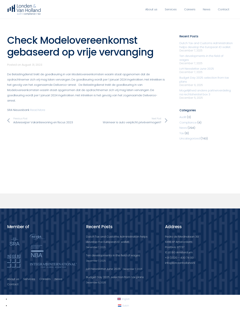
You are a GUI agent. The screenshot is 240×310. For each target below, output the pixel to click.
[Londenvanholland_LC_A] (24, 9)
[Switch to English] (123, 299)
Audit (182, 117)
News (183, 128)
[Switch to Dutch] (123, 305)
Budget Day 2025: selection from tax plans (115, 277)
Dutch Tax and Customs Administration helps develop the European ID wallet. (206, 45)
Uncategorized (189, 138)
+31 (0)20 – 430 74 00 (179, 258)
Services (29, 279)
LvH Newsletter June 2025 (196, 69)
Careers (45, 279)
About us (13, 279)
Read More (37, 110)
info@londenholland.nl (180, 263)
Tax (181, 133)
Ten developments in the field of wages (113, 255)
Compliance (188, 122)
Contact (13, 284)
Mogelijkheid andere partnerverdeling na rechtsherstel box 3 (205, 92)
